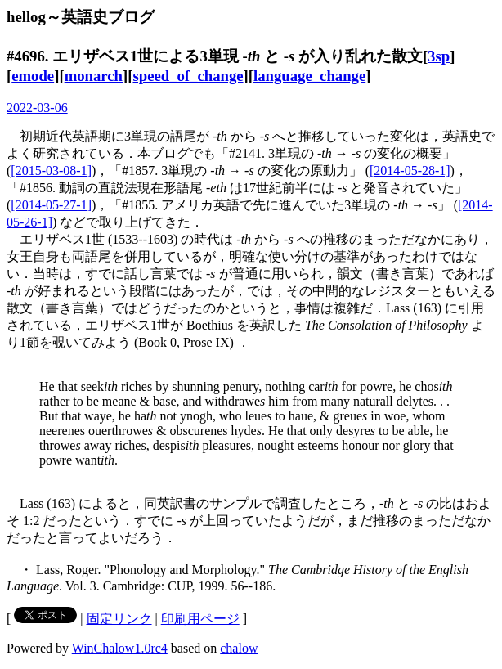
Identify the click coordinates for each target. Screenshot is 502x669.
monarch (94, 75)
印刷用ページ (200, 619)
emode (32, 75)
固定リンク (119, 619)
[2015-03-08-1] (51, 170)
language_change (309, 75)
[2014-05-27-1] (51, 205)
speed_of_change (187, 75)
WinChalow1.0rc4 (120, 648)
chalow (239, 648)
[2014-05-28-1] (410, 170)
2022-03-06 (37, 107)
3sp (439, 56)
